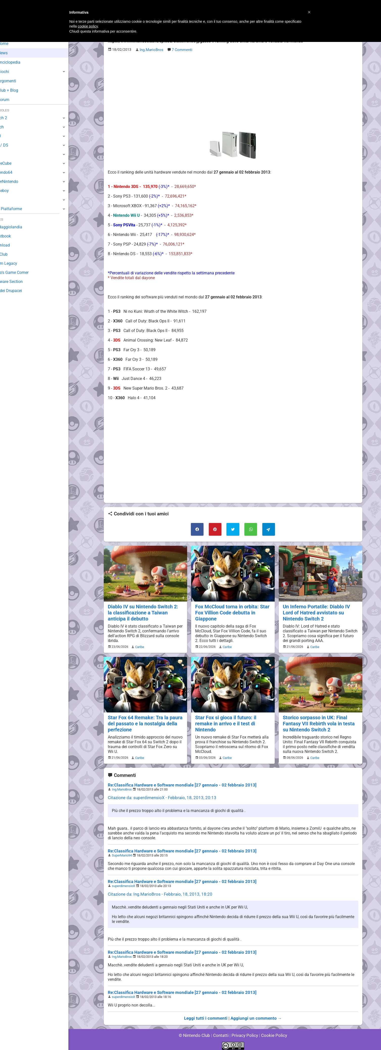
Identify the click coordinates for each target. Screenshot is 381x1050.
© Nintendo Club (196, 1032)
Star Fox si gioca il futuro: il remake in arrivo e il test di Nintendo (225, 721)
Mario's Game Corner (22, 272)
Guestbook (13, 236)
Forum (13, 99)
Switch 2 (11, 117)
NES (8, 199)
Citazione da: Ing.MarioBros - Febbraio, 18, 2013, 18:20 (156, 891)
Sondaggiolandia (19, 227)
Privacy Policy (244, 1032)
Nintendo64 (14, 172)
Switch (10, 127)
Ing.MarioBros (122, 786)
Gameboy (12, 190)
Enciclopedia (18, 62)
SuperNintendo (17, 181)
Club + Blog (17, 90)
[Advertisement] (233, 91)
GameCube (14, 163)
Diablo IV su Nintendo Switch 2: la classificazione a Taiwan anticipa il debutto (145, 611)
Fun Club (12, 254)
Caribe (139, 645)
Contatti (222, 1032)
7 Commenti (181, 49)
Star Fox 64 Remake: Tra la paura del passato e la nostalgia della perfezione (144, 721)
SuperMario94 (122, 852)
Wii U (8, 136)
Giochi (12, 71)
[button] (309, 12)
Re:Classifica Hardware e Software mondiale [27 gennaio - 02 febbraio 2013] (177, 782)
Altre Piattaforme (19, 208)
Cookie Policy (272, 1032)
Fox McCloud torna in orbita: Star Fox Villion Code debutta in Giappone (231, 611)
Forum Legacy (17, 263)
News (12, 53)
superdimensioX (123, 883)
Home (12, 43)
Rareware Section (19, 281)
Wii (7, 154)
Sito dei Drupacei (19, 290)
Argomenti (16, 81)
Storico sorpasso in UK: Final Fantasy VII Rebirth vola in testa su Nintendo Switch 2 (317, 721)
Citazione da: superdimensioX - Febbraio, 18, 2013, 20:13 (158, 794)
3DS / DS (12, 145)
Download (13, 245)
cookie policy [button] (88, 26)
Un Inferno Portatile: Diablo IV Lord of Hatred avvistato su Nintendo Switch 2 (315, 611)
